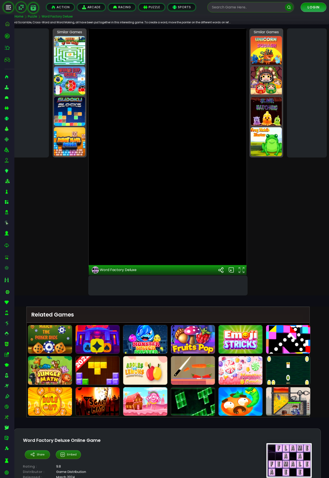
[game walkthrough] (33, 8)
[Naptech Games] (21, 7)
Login (313, 7)
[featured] (9, 48)
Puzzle (151, 7)
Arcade (91, 7)
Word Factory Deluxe (120, 315)
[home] (9, 24)
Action (60, 7)
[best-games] (9, 36)
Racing (122, 7)
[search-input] (247, 7)
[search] (289, 7)
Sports (181, 7)
